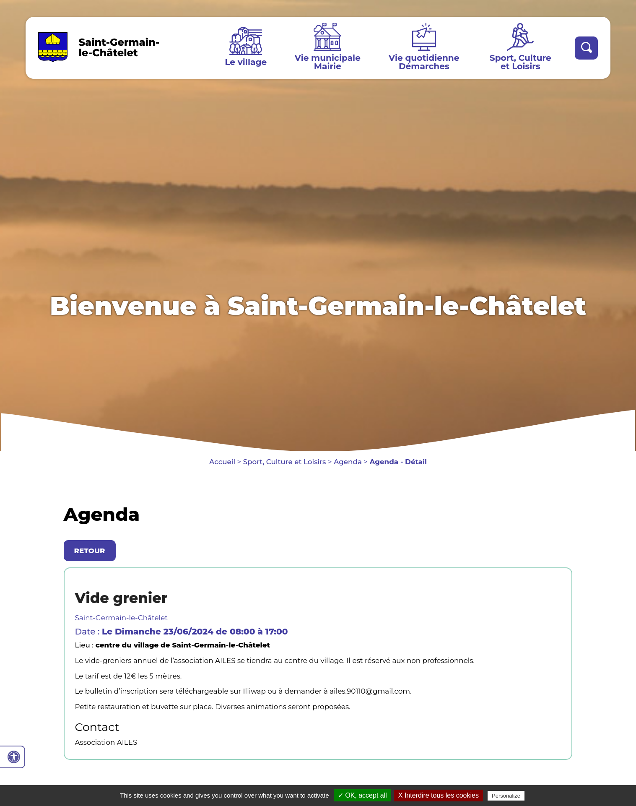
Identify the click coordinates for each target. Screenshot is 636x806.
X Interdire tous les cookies (438, 795)
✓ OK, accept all (362, 795)
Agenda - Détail (398, 462)
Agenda (348, 462)
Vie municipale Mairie (328, 61)
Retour (89, 550)
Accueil (222, 462)
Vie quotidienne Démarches (424, 61)
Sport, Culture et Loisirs (520, 61)
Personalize (506, 796)
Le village (246, 62)
